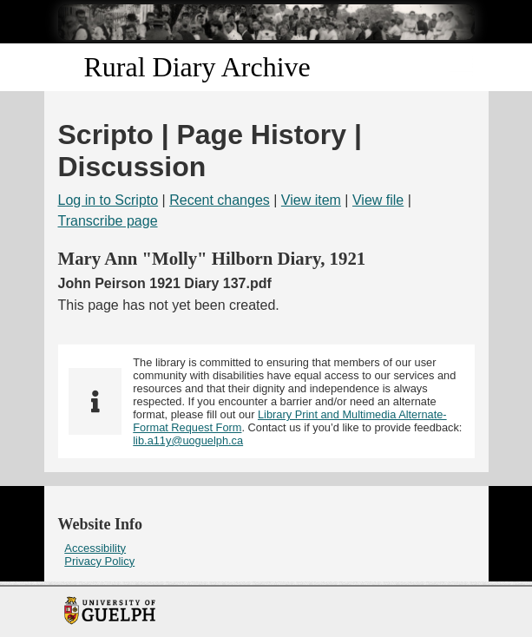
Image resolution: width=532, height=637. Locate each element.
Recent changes (219, 200)
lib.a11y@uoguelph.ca (188, 440)
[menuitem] (266, 548)
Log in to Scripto (108, 200)
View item (311, 200)
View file (378, 200)
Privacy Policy (99, 561)
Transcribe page (108, 220)
